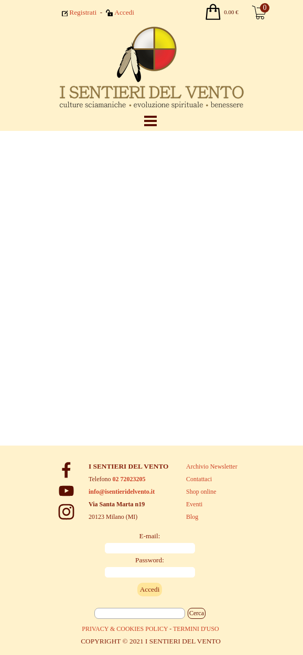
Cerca (196, 613)
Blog (192, 516)
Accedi (124, 12)
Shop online (201, 491)
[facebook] (66, 470)
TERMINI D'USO (196, 628)
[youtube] (66, 491)
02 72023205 (128, 479)
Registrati (82, 12)
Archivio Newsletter (211, 466)
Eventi (194, 504)
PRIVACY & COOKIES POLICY (125, 628)
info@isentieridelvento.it (122, 491)
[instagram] (66, 512)
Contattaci (199, 479)
